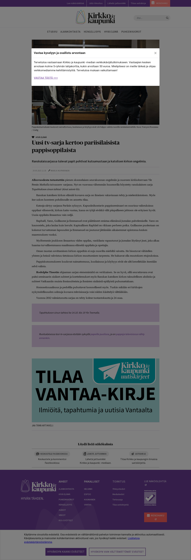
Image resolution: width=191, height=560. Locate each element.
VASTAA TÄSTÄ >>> (46, 77)
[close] (155, 53)
